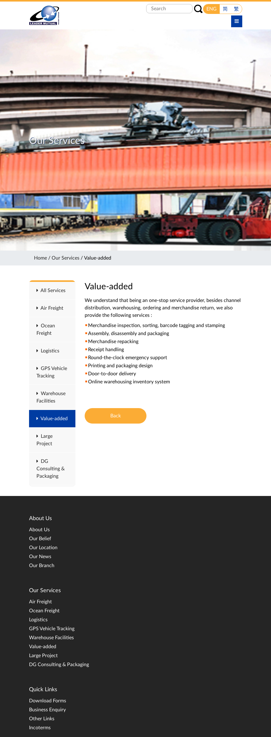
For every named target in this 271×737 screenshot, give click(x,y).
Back (115, 415)
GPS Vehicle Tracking (51, 628)
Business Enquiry (47, 709)
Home (40, 258)
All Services (51, 290)
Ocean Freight (44, 610)
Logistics (47, 350)
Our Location (43, 547)
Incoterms (40, 727)
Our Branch (41, 565)
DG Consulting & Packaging (50, 469)
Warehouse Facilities (51, 637)
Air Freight (49, 308)
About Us (39, 529)
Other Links (41, 718)
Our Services (65, 258)
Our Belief (40, 538)
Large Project (43, 655)
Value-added (52, 418)
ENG (211, 8)
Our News (40, 556)
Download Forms (47, 700)
